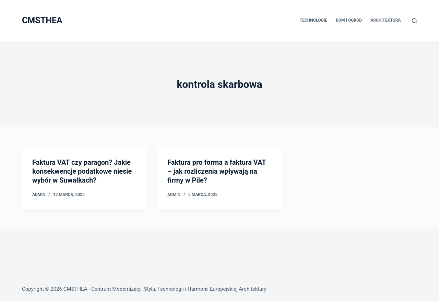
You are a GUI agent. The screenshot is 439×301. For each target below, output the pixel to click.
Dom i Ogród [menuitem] (349, 20)
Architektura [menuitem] (385, 20)
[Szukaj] (414, 20)
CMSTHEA (42, 20)
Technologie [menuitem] (313, 20)
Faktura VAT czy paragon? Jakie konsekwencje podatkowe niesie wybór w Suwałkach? (82, 171)
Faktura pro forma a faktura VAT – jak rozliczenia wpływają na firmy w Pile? (216, 171)
